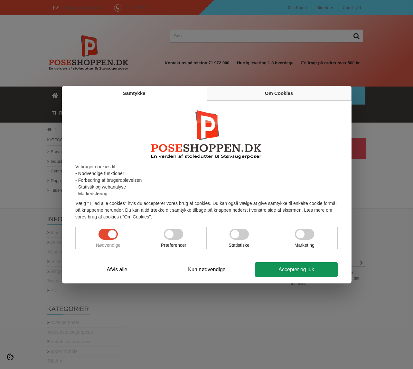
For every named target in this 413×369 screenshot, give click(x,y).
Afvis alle (117, 269)
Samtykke (134, 93)
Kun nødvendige (207, 269)
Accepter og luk (296, 269)
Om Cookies (279, 93)
